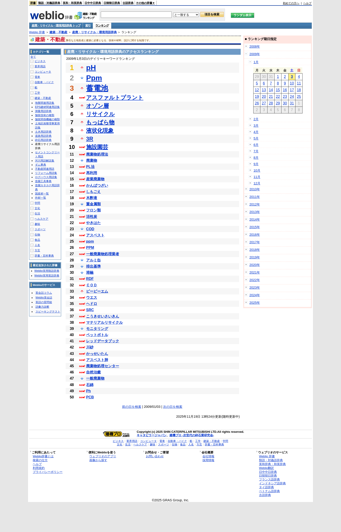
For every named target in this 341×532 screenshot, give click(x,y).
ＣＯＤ (91, 285)
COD (90, 229)
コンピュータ (43, 71)
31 (292, 103)
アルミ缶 (93, 260)
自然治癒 (93, 372)
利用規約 (39, 468)
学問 (37, 203)
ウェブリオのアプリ (102, 456)
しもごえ (93, 192)
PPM (90, 248)
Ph (88, 391)
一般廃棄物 (95, 378)
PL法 (90, 167)
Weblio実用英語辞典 (46, 275)
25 (299, 97)
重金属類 (93, 204)
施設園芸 (97, 147)
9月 (256, 164)
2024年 (254, 295)
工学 (37, 92)
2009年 (254, 54)
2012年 (254, 204)
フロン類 (93, 210)
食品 (37, 239)
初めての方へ (291, 3)
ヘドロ (91, 304)
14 (271, 90)
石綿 (89, 385)
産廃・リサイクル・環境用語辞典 (94, 32)
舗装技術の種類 (44, 115)
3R (89, 139)
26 (257, 103)
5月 (256, 138)
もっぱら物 (100, 122)
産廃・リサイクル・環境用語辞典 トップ (56, 25)
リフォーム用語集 (46, 173)
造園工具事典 (43, 181)
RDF (90, 279)
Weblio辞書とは (43, 456)
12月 (257, 183)
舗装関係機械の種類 (47, 119)
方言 (37, 250)
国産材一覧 (42, 193)
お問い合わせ (155, 456)
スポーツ (40, 229)
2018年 (254, 250)
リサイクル (100, 114)
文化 (37, 208)
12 (257, 90)
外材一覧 (40, 197)
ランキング (102, 25)
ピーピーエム (97, 291)
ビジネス (40, 61)
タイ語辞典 (266, 487)
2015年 (254, 227)
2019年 (254, 257)
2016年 (254, 234)
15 (278, 90)
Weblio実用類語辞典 (46, 270)
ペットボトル (97, 335)
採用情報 (208, 460)
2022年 (254, 280)
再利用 (91, 173)
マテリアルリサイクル (104, 322)
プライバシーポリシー (48, 472)
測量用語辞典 (43, 111)
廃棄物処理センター (102, 366)
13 (264, 90)
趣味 (37, 224)
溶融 (89, 272)
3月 (256, 125)
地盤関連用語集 (44, 102)
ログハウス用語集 (46, 177)
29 (278, 103)
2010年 (254, 189)
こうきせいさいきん (102, 316)
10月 (257, 170)
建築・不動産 (58, 32)
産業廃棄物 (95, 179)
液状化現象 (100, 130)
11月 (257, 177)
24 (292, 97)
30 (285, 103)
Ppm (94, 78)
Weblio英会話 (43, 297)
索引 (87, 25)
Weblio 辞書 (37, 32)
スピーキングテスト (47, 311)
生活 (37, 213)
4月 (256, 132)
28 (271, 103)
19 (257, 97)
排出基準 (93, 266)
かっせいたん (97, 354)
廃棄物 (91, 160)
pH (91, 67)
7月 (256, 151)
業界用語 (40, 66)
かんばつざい (97, 185)
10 (292, 83)
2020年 (254, 265)
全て (33, 56)
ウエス (91, 297)
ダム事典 (40, 164)
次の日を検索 (172, 407)
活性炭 (91, 217)
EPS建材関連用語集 (47, 107)
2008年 (254, 46)
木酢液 (91, 198)
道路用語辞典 (43, 135)
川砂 (89, 347)
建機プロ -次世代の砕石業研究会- (191, 435)
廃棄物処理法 (97, 154)
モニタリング (97, 329)
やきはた (93, 223)
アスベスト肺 (97, 360)
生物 (37, 234)
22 (278, 97)
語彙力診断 (42, 306)
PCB (90, 397)
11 (299, 83)
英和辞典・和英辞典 (272, 464)
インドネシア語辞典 (272, 483)
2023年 (254, 287)
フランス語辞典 (269, 479)
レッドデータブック (102, 341)
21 (271, 97)
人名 (37, 245)
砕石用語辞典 (43, 140)
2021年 (254, 272)
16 (285, 90)
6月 (256, 145)
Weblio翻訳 (266, 468)
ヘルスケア (41, 218)
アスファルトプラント (114, 97)
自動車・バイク (44, 82)
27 (264, 103)
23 (285, 97)
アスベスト (95, 235)
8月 (256, 157)
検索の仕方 (40, 460)
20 (264, 97)
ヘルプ (307, 3)
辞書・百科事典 (44, 255)
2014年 (254, 219)
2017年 (254, 242)
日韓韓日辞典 (112, 3)
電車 (37, 77)
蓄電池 (97, 88)
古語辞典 (128, 3)
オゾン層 (97, 106)
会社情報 (208, 456)
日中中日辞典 (93, 3)
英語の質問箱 (43, 302)
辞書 (33, 3)
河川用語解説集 (44, 160)
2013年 (254, 212)
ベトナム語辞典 (269, 491)
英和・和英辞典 (72, 3)
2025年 (254, 302)
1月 (256, 62)
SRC (90, 310)
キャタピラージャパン (151, 435)
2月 (256, 119)
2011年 (254, 197)
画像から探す (98, 460)
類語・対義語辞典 (49, 3)
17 (292, 90)
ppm (90, 241)
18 (299, 90)
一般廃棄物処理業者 (102, 254)
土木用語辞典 (43, 131)
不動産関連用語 (44, 168)
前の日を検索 (131, 407)
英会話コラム (43, 292)
